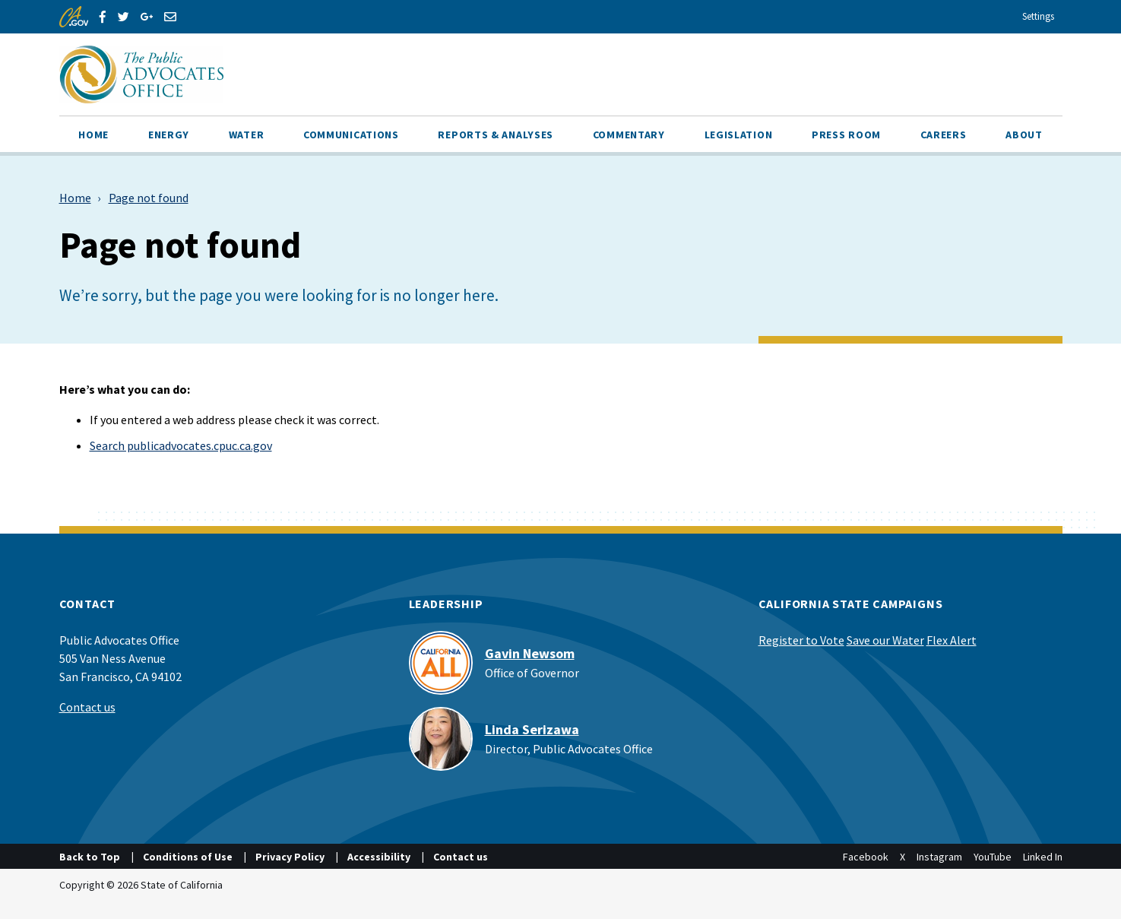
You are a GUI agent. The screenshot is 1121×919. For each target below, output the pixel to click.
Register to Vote (801, 640)
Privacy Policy (290, 857)
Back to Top (89, 857)
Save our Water (885, 640)
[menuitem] (94, 134)
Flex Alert (951, 640)
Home (75, 197)
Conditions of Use (188, 857)
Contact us (87, 707)
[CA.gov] (73, 16)
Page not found (148, 197)
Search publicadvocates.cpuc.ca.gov (181, 445)
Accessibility (378, 857)
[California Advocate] (298, 74)
